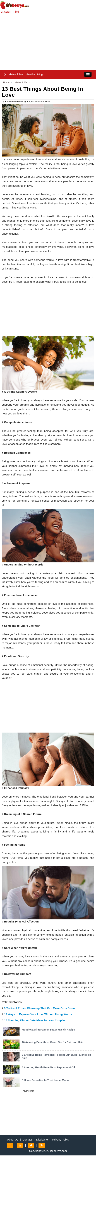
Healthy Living (34, 74)
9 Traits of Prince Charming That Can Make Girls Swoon (40, 1008)
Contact (27, 1139)
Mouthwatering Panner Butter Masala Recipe (48, 1029)
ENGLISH (6, 11)
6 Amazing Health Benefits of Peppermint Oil (48, 1067)
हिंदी (17, 11)
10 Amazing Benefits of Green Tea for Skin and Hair (52, 1042)
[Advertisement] (48, 43)
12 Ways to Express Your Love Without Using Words (38, 1014)
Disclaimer (42, 1139)
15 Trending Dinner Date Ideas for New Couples (35, 1020)
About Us (12, 1139)
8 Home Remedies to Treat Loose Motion (46, 1080)
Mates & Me (16, 74)
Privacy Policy (60, 1139)
